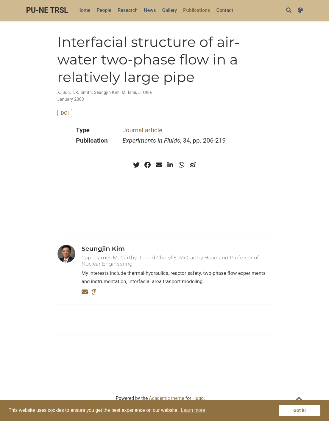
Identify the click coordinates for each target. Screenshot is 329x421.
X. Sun (63, 92)
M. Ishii (129, 92)
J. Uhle (145, 92)
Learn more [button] (193, 410)
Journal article (142, 130)
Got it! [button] (299, 410)
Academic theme (166, 398)
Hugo (198, 398)
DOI (65, 113)
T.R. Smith (82, 92)
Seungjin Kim (107, 92)
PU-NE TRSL (47, 10)
